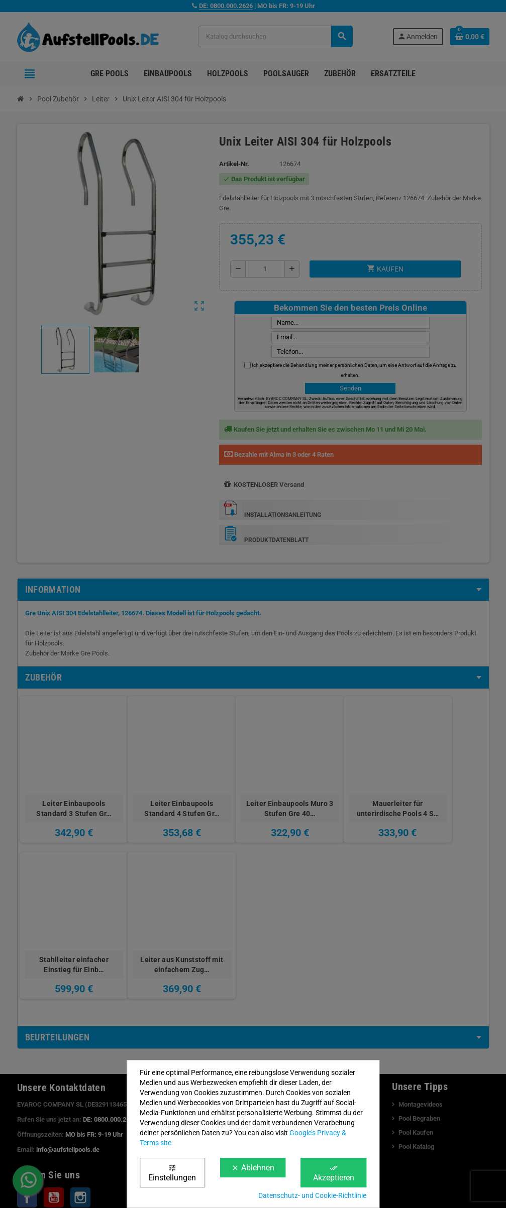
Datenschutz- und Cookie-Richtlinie (312, 1195)
